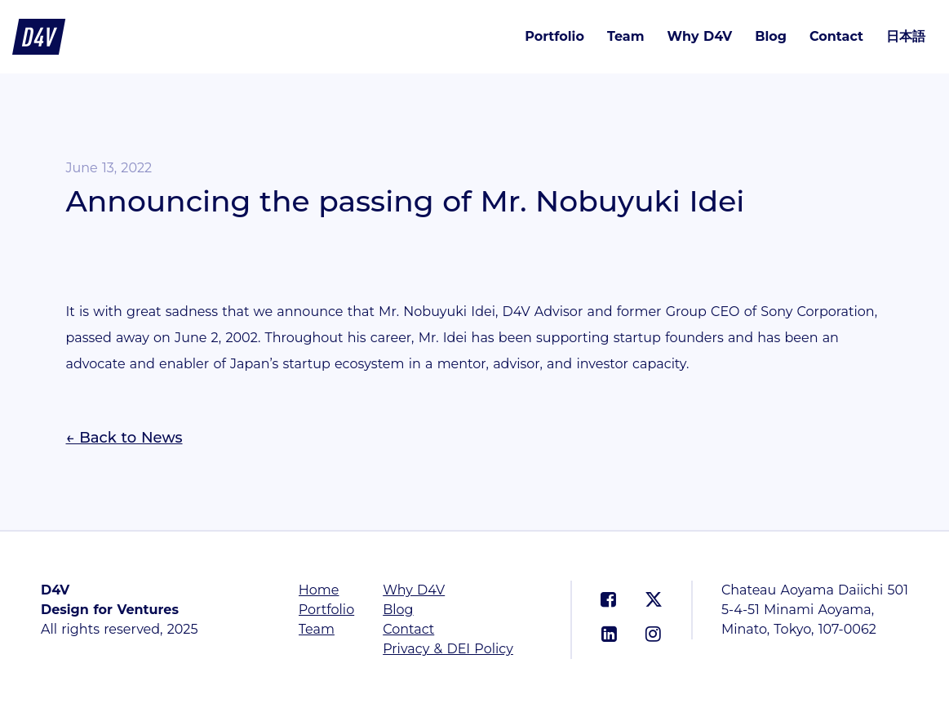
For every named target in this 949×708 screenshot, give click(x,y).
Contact (836, 36)
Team (626, 36)
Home (319, 590)
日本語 (905, 36)
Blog (771, 36)
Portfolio (554, 36)
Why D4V (699, 36)
